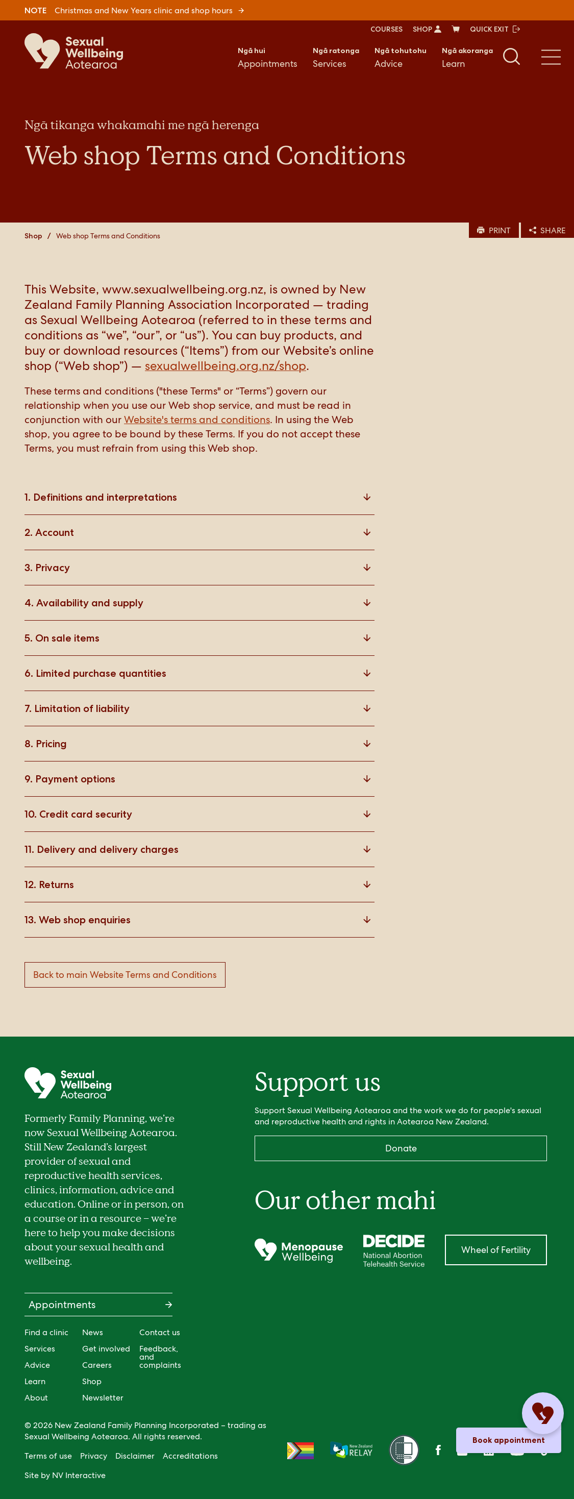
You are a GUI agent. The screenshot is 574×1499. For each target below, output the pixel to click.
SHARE (547, 230)
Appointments (267, 56)
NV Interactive (79, 1475)
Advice (401, 56)
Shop (33, 235)
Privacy (93, 1456)
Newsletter (102, 1397)
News (92, 1332)
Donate (401, 1148)
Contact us (159, 1332)
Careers (97, 1365)
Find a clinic (46, 1332)
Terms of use (48, 1456)
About (36, 1397)
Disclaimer (135, 1456)
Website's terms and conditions (197, 419)
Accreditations (190, 1456)
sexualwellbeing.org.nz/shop (225, 366)
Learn (467, 56)
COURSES (386, 29)
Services (336, 56)
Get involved (106, 1348)
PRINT (494, 230)
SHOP (427, 29)
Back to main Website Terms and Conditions (125, 974)
